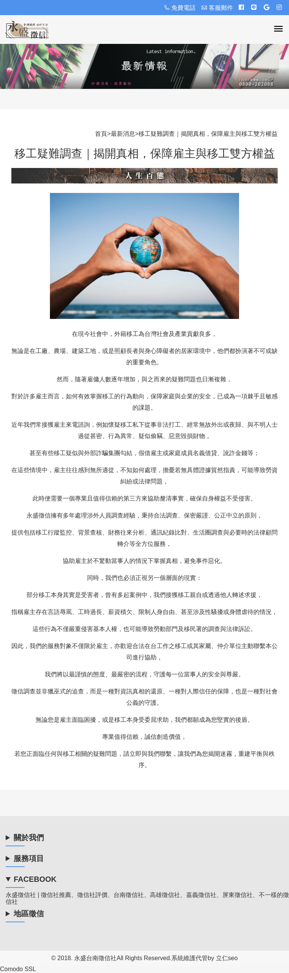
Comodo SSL (18, 969)
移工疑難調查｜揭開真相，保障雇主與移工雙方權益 (208, 134)
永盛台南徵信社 (95, 958)
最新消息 (123, 134)
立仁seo (227, 958)
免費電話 (180, 8)
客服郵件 (217, 8)
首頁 (101, 134)
